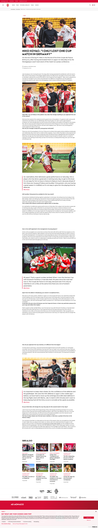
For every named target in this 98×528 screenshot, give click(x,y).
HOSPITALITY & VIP (23, 1)
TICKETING (11, 1)
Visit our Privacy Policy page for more (20, 523)
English (4, 511)
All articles (18, 9)
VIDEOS (37, 5)
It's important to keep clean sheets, (51, 423)
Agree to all (88, 517)
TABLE (32, 5)
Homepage (13, 9)
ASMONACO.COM (4, 1)
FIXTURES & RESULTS (25, 5)
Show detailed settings (6, 523)
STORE (16, 1)
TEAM (17, 5)
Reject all (88, 520)
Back (24, 15)
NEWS (13, 5)
